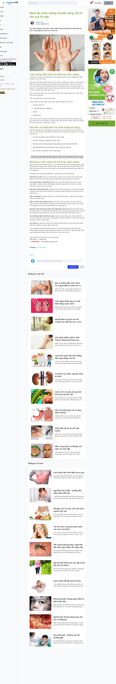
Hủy (82, 299)
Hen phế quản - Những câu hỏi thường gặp (66, 669)
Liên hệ (10, 85)
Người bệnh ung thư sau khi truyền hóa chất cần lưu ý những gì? (69, 353)
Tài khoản (16, 85)
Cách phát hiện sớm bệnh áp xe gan (68, 505)
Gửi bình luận (73, 299)
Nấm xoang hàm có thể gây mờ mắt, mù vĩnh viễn (68, 480)
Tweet (31, 287)
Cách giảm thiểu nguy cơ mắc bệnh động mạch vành (67, 335)
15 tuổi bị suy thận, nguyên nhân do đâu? (69, 407)
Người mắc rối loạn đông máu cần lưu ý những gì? (68, 651)
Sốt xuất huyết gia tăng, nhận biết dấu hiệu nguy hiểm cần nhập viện (68, 578)
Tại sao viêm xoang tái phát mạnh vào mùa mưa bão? (67, 560)
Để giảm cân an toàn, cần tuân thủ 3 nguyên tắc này (68, 542)
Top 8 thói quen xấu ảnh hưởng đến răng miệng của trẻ (68, 389)
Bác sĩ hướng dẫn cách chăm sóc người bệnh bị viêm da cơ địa (67, 317)
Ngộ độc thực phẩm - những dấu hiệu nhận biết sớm (67, 524)
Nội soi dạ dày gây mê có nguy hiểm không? (68, 444)
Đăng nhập (98, 3)
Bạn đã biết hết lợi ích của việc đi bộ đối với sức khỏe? (69, 597)
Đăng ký (108, 3)
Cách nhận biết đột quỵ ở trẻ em (67, 614)
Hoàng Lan (39, 22)
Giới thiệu (4, 85)
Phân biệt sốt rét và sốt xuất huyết (67, 462)
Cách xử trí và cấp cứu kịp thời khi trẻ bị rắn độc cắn (68, 426)
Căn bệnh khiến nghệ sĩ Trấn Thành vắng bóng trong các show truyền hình (67, 371)
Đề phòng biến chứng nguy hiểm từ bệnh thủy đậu (68, 633)
